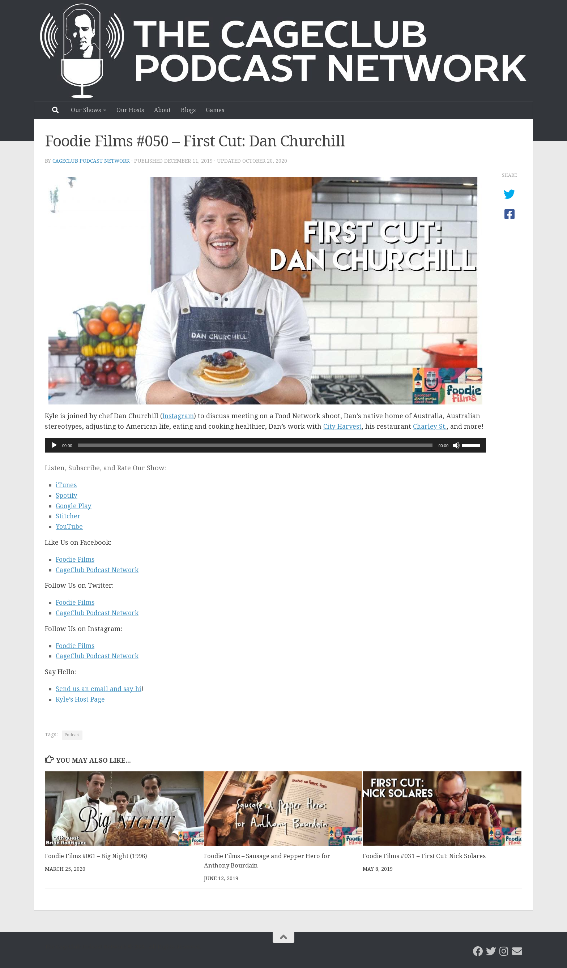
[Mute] (456, 445)
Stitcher (68, 516)
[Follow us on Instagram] (504, 951)
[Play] (54, 445)
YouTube (70, 526)
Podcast (72, 734)
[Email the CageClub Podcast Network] (517, 951)
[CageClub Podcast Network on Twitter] (491, 951)
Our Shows (86, 110)
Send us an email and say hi (100, 689)
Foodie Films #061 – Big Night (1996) (98, 856)
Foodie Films (76, 559)
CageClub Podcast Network (92, 161)
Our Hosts (130, 110)
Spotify (67, 495)
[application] (265, 445)
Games (215, 110)
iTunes (67, 485)
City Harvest (342, 426)
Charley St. (431, 426)
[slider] (255, 445)
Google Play (74, 506)
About (162, 110)
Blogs (188, 110)
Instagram (178, 416)
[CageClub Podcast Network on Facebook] (478, 951)
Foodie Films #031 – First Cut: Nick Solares (424, 856)
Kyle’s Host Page (81, 699)
